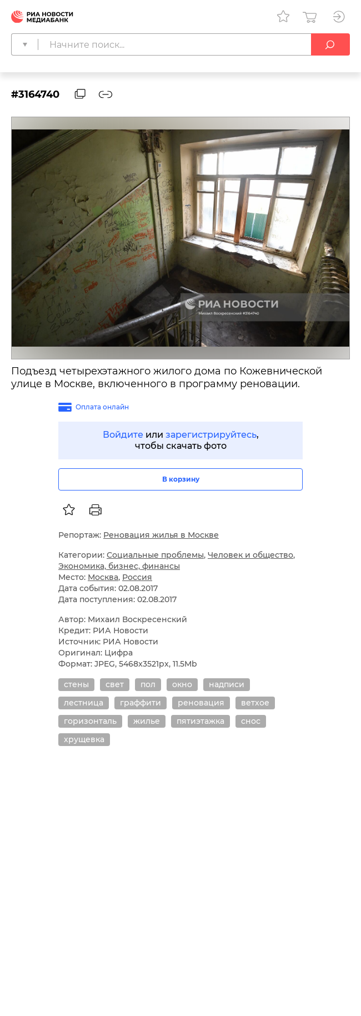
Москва (103, 577)
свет (115, 684)
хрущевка (84, 739)
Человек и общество (250, 555)
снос (250, 721)
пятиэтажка (200, 721)
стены (76, 684)
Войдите (123, 434)
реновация (201, 703)
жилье (146, 721)
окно (182, 684)
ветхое (255, 703)
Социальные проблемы (155, 555)
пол (148, 684)
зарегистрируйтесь (211, 434)
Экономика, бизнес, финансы (119, 566)
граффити (140, 703)
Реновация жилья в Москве (161, 535)
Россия (137, 577)
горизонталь (90, 721)
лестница (83, 703)
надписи (226, 684)
